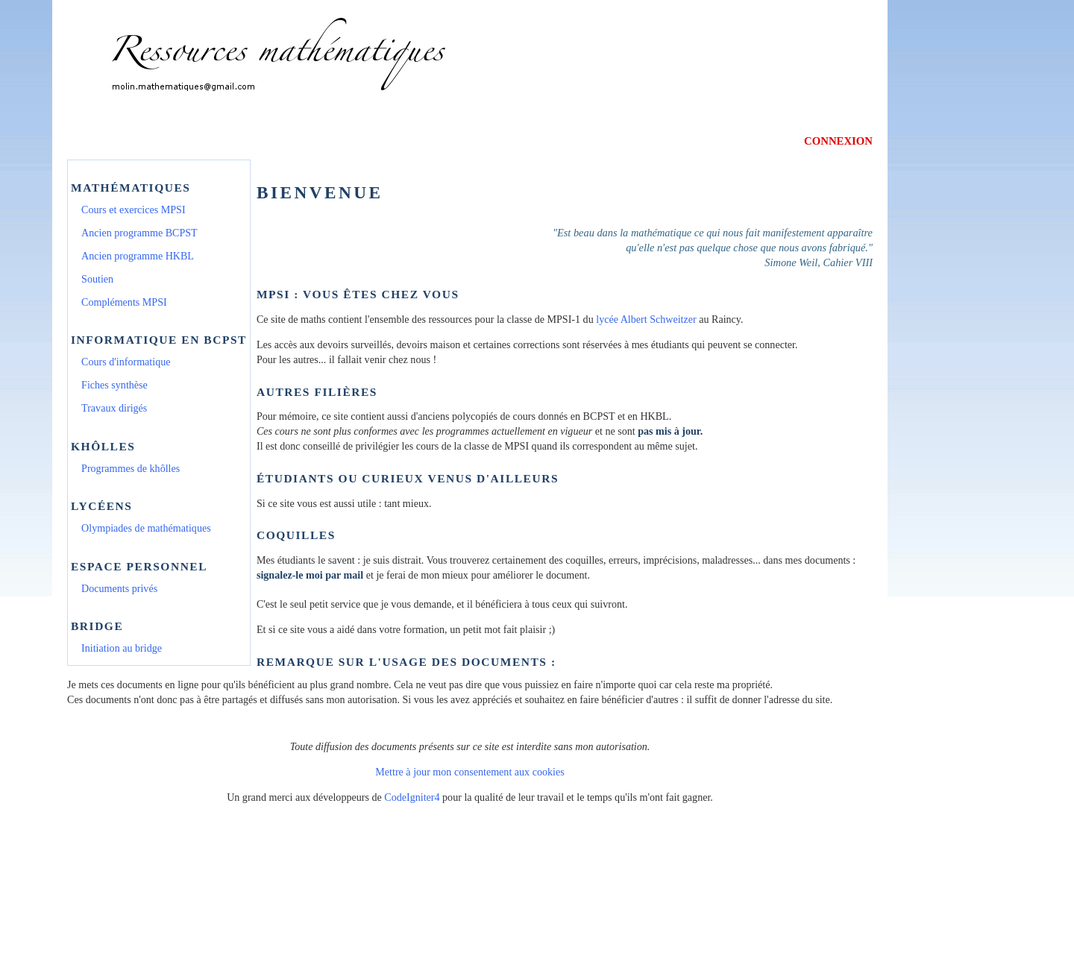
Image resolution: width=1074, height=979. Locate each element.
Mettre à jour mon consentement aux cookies (469, 772)
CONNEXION (838, 141)
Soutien (97, 279)
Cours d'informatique (125, 362)
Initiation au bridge (121, 648)
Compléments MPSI (124, 302)
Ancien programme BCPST (139, 233)
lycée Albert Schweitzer (646, 319)
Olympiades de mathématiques (146, 528)
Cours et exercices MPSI (133, 209)
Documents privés (119, 588)
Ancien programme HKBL (137, 256)
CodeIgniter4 (411, 797)
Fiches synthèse (114, 385)
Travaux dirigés (114, 408)
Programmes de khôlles (130, 468)
